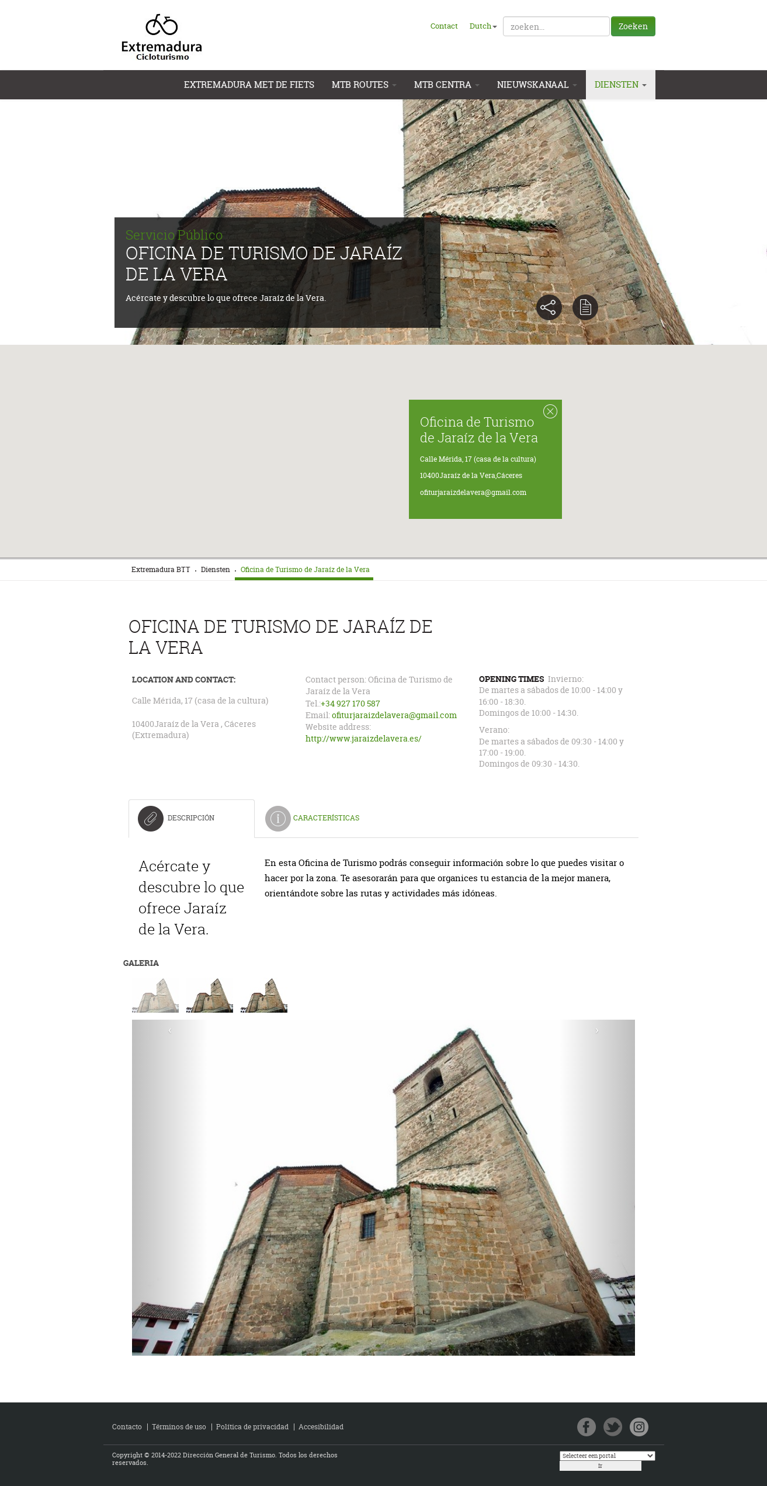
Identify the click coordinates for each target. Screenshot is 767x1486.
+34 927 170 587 (350, 703)
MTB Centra (447, 84)
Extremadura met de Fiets (249, 84)
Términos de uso (179, 1427)
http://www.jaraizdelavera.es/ (364, 738)
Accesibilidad (321, 1427)
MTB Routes (364, 84)
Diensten (621, 84)
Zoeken (633, 26)
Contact (444, 25)
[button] (384, 437)
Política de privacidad (252, 1427)
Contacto (127, 1427)
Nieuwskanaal (537, 84)
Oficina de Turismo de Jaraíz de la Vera (478, 429)
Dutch (483, 25)
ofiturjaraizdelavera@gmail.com (472, 492)
